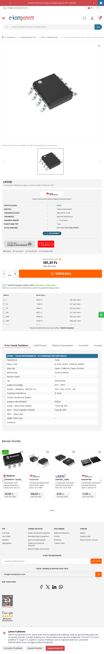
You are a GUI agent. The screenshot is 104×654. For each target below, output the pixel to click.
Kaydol (96, 561)
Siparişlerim (7, 543)
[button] (10, 3)
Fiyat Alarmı (31, 251)
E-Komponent (9, 37)
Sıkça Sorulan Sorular (89, 540)
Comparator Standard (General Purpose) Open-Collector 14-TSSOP (90, 485)
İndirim (57, 536)
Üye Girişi (5, 533)
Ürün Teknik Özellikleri (16, 345)
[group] (52, 92)
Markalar (57, 540)
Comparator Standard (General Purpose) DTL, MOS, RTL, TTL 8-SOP (64, 485)
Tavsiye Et (18, 251)
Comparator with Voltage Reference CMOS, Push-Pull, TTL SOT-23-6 (11, 485)
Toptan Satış (59, 543)
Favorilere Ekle (46, 251)
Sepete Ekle (60, 274)
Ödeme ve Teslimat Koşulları (36, 544)
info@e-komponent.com (16, 8)
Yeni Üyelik (6, 536)
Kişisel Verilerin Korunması (38, 549)
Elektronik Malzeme (61, 533)
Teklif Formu (40, 345)
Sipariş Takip (85, 536)
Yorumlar (83, 345)
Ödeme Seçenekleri (62, 345)
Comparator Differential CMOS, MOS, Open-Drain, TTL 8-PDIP (39, 485)
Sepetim (5, 540)
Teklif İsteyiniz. (67, 328)
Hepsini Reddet (34, 648)
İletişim (83, 533)
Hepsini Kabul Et (55, 648)
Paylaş (7, 251)
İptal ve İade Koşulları (37, 540)
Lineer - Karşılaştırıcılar (49, 37)
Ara (98, 27)
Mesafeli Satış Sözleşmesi (38, 536)
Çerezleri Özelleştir (13, 648)
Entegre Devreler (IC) (28, 37)
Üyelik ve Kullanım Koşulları (39, 533)
